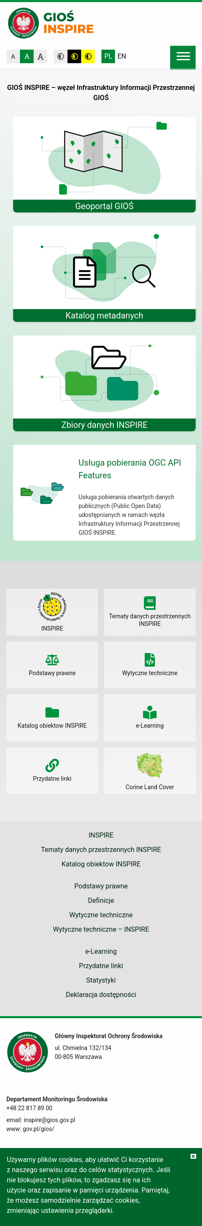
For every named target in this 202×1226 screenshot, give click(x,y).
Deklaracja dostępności (101, 995)
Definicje (101, 900)
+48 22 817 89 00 (29, 1108)
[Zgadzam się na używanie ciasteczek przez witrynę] (193, 1156)
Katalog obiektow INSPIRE (101, 864)
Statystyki (100, 980)
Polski (108, 56)
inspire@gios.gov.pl (49, 1120)
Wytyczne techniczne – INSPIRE (101, 929)
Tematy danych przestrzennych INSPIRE (101, 850)
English (122, 56)
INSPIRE (101, 835)
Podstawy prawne (101, 886)
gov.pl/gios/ (38, 1128)
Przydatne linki (101, 966)
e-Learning (101, 951)
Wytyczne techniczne (100, 915)
